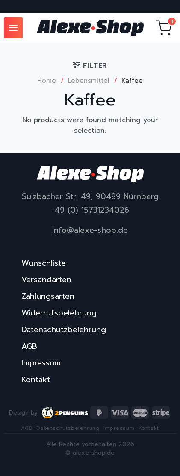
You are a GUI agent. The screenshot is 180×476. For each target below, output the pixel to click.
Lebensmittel (88, 80)
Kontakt (35, 379)
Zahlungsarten (47, 296)
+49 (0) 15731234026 (90, 210)
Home (46, 80)
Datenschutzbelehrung (63, 330)
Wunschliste (43, 263)
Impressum (41, 363)
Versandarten (46, 280)
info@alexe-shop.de (90, 230)
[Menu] (13, 27)
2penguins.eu (65, 413)
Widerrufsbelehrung (59, 313)
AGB (29, 346)
